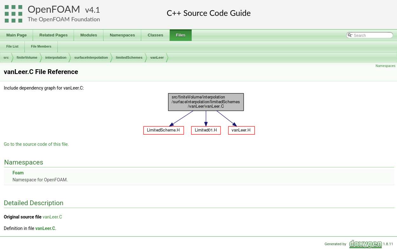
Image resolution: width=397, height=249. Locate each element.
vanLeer (157, 57)
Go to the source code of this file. (36, 144)
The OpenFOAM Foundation (64, 19)
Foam (17, 172)
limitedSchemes (129, 57)
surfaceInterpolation (91, 57)
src (6, 57)
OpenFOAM (54, 9)
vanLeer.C (52, 216)
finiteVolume (27, 57)
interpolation (56, 57)
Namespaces (385, 66)
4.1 (94, 9)
